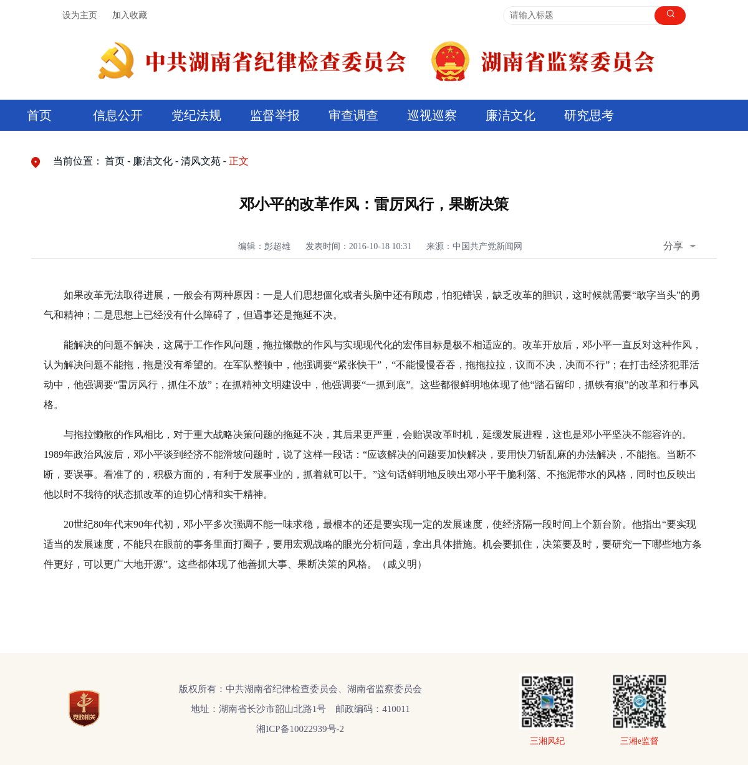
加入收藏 (129, 15)
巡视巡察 (432, 115)
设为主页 (79, 15)
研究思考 (589, 115)
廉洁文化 (510, 115)
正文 (239, 161)
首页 (39, 115)
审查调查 (353, 115)
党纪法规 (196, 115)
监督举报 (275, 115)
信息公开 (118, 115)
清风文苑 (201, 161)
